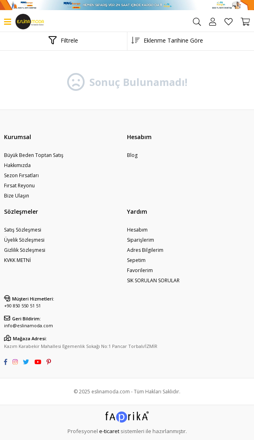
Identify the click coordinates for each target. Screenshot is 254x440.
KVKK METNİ (17, 260)
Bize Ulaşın (16, 195)
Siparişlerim (140, 239)
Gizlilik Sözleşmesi (24, 250)
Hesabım (137, 229)
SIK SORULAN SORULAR (153, 280)
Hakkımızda (17, 165)
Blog (132, 155)
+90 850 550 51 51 (22, 306)
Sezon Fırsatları (21, 175)
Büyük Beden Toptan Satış (34, 155)
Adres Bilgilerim (145, 250)
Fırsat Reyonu (19, 185)
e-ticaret (109, 431)
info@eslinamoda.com (28, 325)
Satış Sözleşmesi (22, 229)
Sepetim (136, 260)
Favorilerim (228, 22)
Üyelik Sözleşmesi (24, 239)
